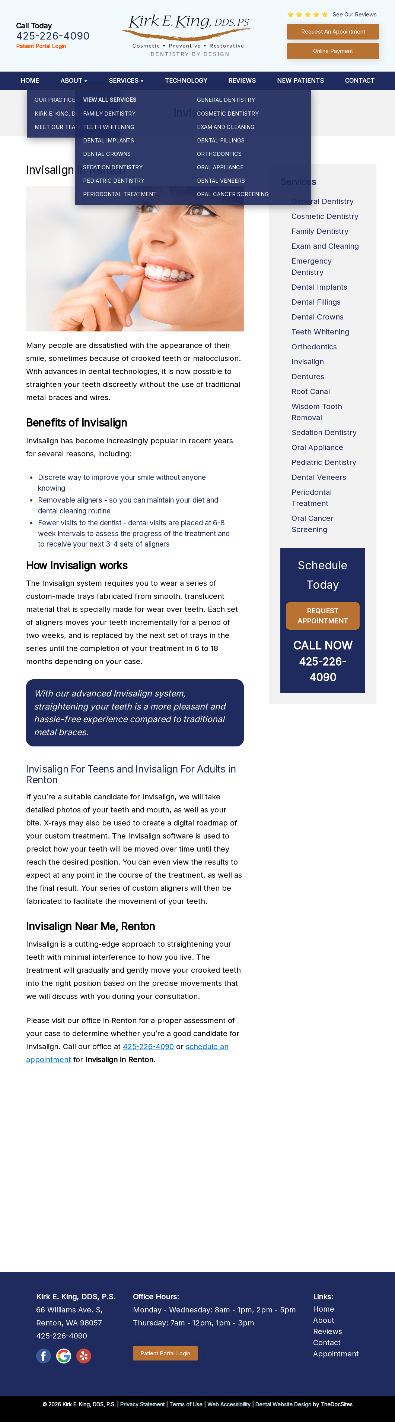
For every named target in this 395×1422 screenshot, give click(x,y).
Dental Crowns (318, 316)
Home (29, 80)
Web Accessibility (229, 1404)
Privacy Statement (142, 1404)
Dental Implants (319, 287)
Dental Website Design (283, 1404)
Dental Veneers (319, 477)
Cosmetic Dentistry (325, 216)
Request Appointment (322, 616)
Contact (360, 80)
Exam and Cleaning (325, 246)
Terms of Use (186, 1404)
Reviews (242, 80)
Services (123, 80)
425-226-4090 (53, 36)
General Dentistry (323, 201)
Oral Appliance (317, 447)
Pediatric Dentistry (324, 462)
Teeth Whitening (320, 331)
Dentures (308, 376)
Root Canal (311, 391)
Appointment (336, 1353)
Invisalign (308, 361)
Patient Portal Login (41, 46)
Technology (186, 80)
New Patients (300, 80)
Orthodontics (314, 346)
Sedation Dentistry (324, 432)
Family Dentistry (320, 231)
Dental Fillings (316, 302)
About (71, 80)
